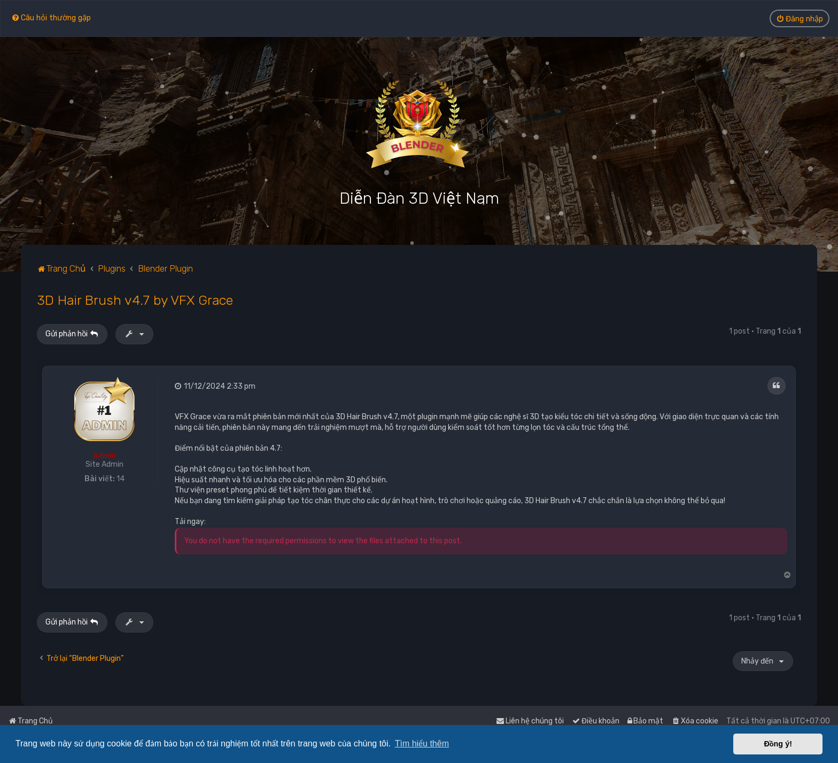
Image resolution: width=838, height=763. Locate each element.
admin (104, 455)
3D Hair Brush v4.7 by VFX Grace (135, 300)
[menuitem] (51, 17)
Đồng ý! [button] (778, 743)
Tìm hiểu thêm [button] (422, 743)
